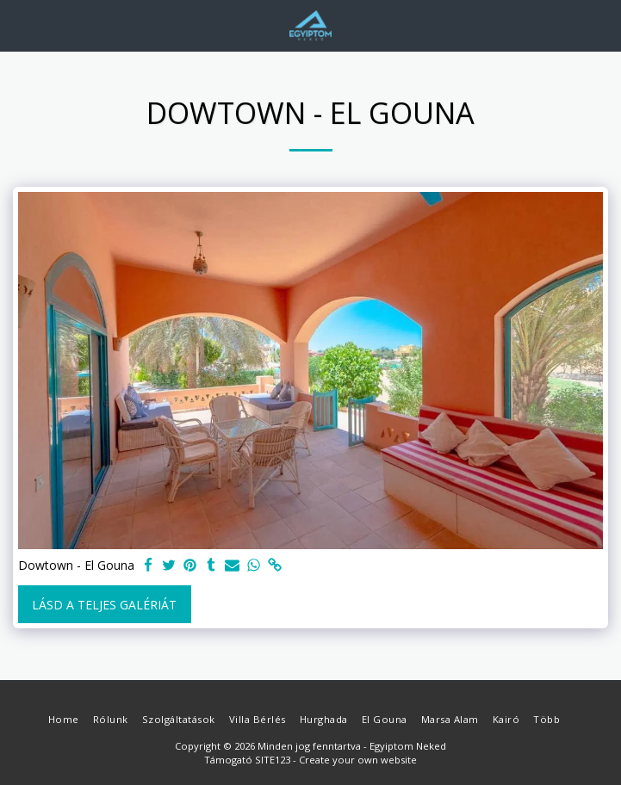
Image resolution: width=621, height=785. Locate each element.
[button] (19, 24)
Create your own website (358, 759)
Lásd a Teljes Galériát (104, 604)
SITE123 (272, 759)
